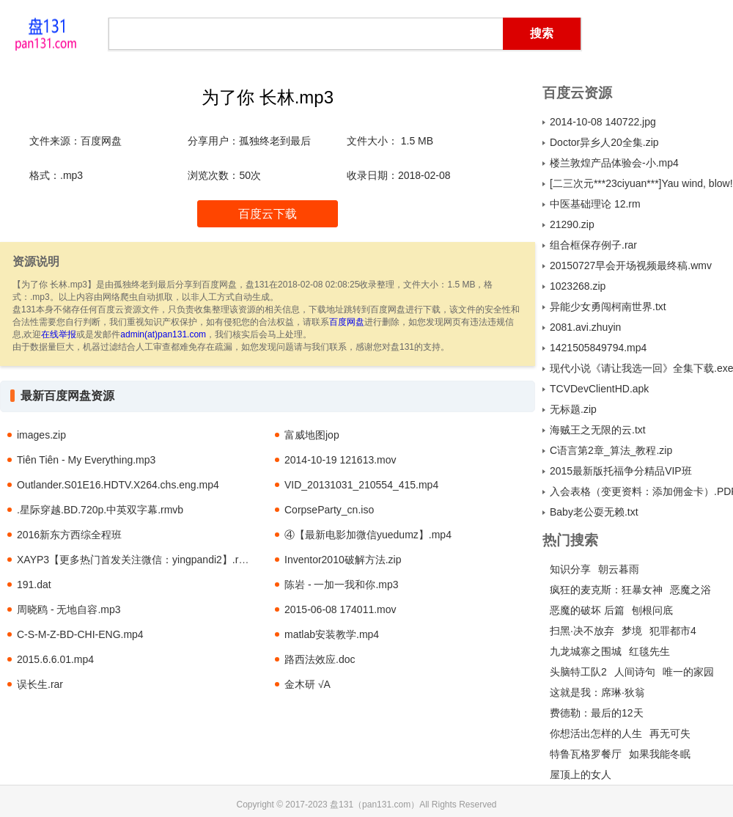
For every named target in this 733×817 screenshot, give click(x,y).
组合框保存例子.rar (593, 245)
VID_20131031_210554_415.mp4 (361, 485)
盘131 (45, 33)
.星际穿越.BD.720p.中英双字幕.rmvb (100, 510)
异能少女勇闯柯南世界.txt (608, 306)
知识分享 (570, 569)
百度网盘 (346, 322)
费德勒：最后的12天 (597, 713)
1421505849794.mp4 (598, 347)
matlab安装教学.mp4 (331, 634)
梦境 (632, 631)
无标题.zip (573, 409)
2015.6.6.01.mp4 (55, 659)
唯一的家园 (688, 672)
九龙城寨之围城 (586, 651)
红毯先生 (649, 651)
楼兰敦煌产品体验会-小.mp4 (614, 163)
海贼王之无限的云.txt (598, 430)
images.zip (41, 435)
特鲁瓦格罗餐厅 (586, 754)
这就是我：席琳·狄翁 (597, 692)
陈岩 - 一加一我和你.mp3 (341, 584)
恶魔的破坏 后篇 (587, 610)
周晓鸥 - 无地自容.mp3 (69, 609)
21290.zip (572, 224)
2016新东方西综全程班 (69, 535)
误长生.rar (40, 684)
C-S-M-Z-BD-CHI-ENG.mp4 (80, 634)
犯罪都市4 (672, 631)
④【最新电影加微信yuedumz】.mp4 (368, 535)
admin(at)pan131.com (163, 334)
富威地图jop (311, 435)
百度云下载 (267, 214)
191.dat (34, 584)
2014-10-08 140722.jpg (603, 122)
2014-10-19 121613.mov (340, 460)
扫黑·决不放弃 (582, 631)
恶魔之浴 (690, 590)
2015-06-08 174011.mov (340, 609)
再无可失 (669, 733)
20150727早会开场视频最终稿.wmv (631, 265)
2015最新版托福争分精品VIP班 (621, 471)
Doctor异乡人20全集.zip (604, 142)
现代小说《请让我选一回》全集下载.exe (641, 368)
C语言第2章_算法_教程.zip (611, 450)
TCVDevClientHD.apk (599, 389)
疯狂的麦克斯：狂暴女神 (606, 590)
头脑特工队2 (578, 672)
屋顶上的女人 (580, 774)
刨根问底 (652, 610)
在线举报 (58, 334)
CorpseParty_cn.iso (329, 510)
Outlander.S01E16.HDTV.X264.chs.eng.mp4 (118, 485)
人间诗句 (634, 672)
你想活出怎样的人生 (596, 733)
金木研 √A (307, 684)
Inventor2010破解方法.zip (343, 559)
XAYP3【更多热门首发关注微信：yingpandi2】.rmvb (137, 559)
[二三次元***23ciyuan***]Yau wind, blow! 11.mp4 (641, 183)
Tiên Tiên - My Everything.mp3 (86, 460)
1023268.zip (577, 286)
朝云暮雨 (618, 569)
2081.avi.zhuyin (585, 327)
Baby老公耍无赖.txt (594, 512)
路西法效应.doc (319, 659)
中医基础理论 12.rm (595, 204)
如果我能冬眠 (659, 754)
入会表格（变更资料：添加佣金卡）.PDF (641, 491)
